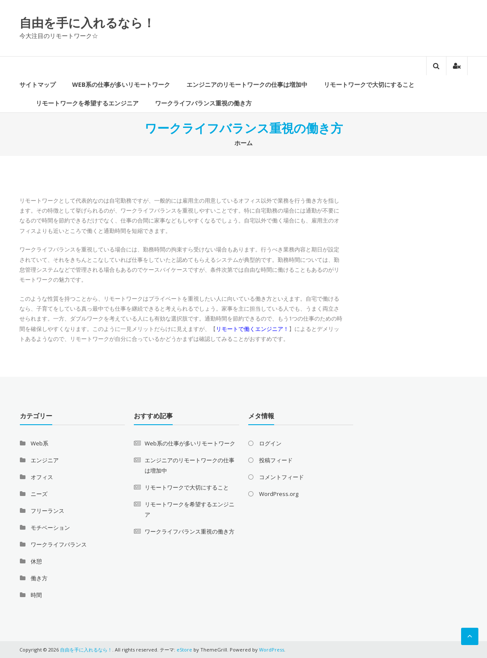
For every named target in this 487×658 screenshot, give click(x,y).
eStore (184, 649)
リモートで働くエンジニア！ (252, 329)
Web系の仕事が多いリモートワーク (121, 84)
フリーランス (47, 511)
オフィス (42, 477)
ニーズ (39, 494)
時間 (36, 595)
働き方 (39, 578)
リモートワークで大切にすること (369, 84)
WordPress (271, 649)
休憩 (36, 561)
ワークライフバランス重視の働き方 (203, 103)
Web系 (39, 443)
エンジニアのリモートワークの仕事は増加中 (247, 84)
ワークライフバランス (59, 544)
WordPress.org (278, 494)
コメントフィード (281, 477)
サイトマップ (37, 84)
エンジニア (45, 460)
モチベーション (50, 527)
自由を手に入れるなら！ (87, 22)
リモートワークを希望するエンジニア (87, 103)
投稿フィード (276, 460)
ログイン (270, 443)
